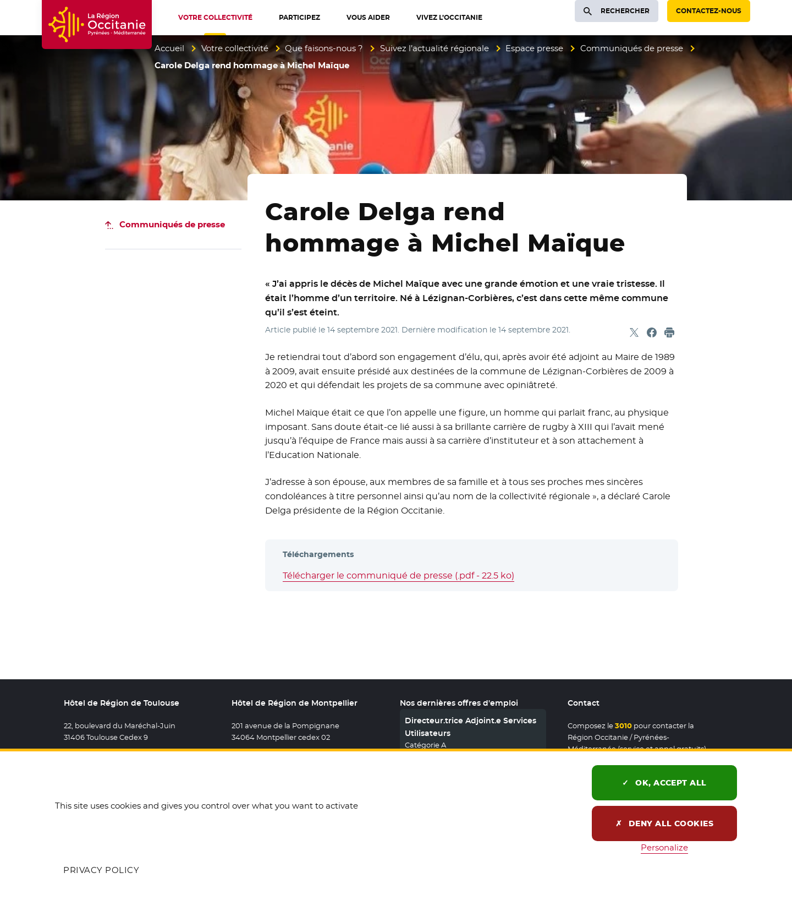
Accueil (169, 48)
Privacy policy (101, 870)
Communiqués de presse (631, 48)
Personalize (664, 847)
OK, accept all (664, 783)
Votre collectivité (234, 48)
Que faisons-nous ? (324, 48)
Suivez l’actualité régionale (434, 48)
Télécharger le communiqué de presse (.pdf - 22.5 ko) (398, 575)
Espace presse (534, 48)
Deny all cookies (664, 823)
